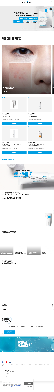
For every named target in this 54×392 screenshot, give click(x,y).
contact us (4, 355)
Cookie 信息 (29, 386)
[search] (2, 2)
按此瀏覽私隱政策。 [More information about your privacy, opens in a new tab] (17, 385)
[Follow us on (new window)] (3, 362)
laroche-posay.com (28, 359)
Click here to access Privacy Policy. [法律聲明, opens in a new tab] (10, 386)
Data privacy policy (28, 357)
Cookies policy (5, 359)
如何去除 (5, 305)
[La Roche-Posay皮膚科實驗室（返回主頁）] (27, 2)
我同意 (29, 383)
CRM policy (4, 357)
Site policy (26, 355)
